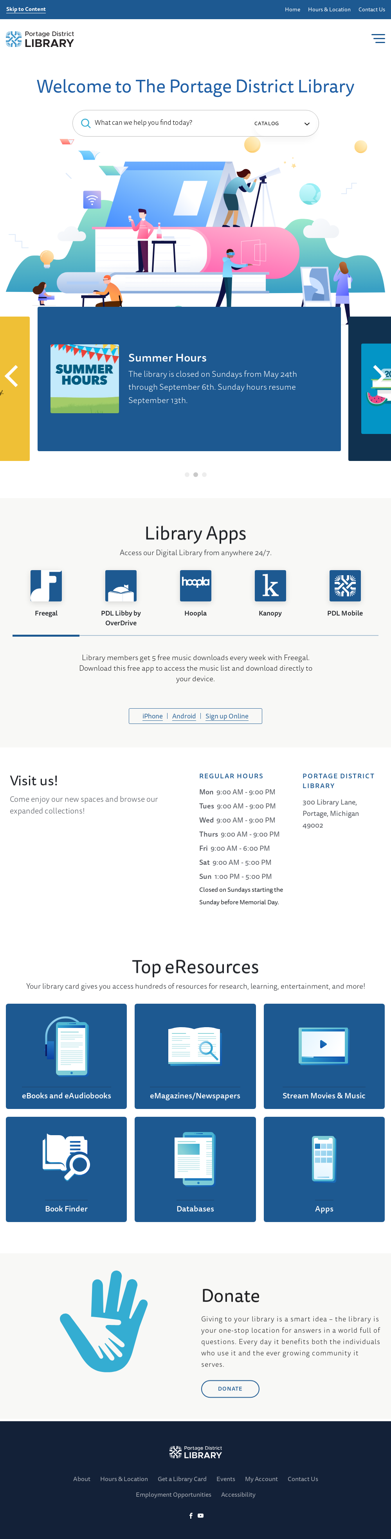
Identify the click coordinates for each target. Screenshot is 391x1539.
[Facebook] (191, 1516)
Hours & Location (329, 9)
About (81, 1479)
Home (292, 9)
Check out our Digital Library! (121, 409)
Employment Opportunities (173, 1494)
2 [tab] (195, 474)
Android (184, 718)
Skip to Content (26, 9)
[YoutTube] (200, 1516)
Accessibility (238, 1494)
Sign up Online (227, 718)
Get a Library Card (182, 1479)
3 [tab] (204, 474)
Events (225, 1479)
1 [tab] (187, 474)
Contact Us (372, 9)
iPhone (152, 718)
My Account (261, 1479)
